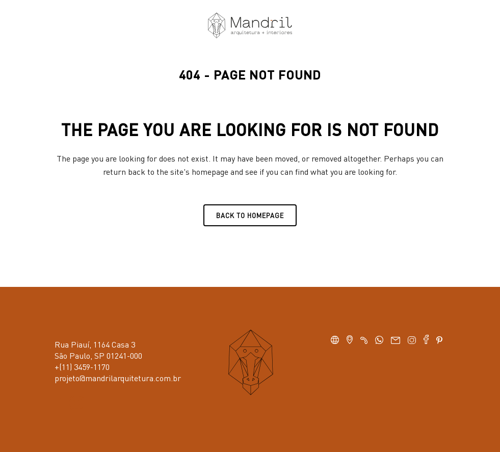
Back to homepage (250, 215)
